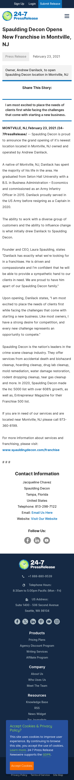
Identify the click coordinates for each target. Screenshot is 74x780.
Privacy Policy (19, 775)
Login (32, 4)
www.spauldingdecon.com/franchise (31, 450)
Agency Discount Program (37, 646)
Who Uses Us (37, 680)
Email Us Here (42, 512)
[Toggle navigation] (67, 16)
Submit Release (50, 4)
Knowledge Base (37, 702)
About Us (37, 674)
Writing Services (37, 651)
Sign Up (19, 4)
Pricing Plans (37, 640)
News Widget (37, 714)
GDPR (47, 754)
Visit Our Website (44, 518)
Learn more (18, 750)
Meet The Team (37, 686)
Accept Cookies (21, 766)
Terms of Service (40, 775)
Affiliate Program (37, 657)
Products (37, 633)
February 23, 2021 (46, 56)
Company (37, 667)
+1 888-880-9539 (40, 576)
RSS (37, 708)
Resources (37, 695)
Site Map (58, 775)
